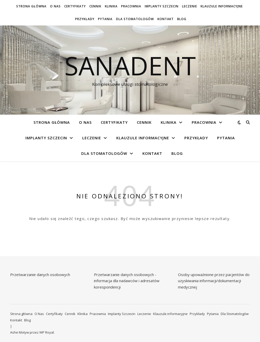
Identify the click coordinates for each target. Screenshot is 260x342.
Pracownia (131, 6)
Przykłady (84, 19)
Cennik (95, 6)
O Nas (55, 6)
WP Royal (46, 332)
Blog (181, 19)
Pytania (105, 19)
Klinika (111, 6)
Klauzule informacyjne (222, 6)
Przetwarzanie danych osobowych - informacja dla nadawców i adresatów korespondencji (126, 281)
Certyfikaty (75, 6)
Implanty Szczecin (161, 6)
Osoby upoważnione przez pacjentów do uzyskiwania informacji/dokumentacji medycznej (214, 281)
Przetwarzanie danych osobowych (40, 274)
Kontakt (165, 19)
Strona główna (31, 6)
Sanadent (130, 65)
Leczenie (189, 6)
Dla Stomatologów (135, 19)
